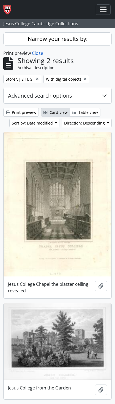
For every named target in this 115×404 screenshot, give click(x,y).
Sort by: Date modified (33, 123)
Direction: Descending (85, 123)
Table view (85, 112)
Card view (55, 112)
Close (37, 53)
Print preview (21, 112)
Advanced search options (40, 95)
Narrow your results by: (57, 39)
